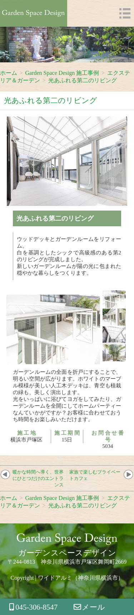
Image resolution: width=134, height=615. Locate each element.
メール (89, 607)
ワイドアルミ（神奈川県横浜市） (81, 578)
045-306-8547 (33, 607)
